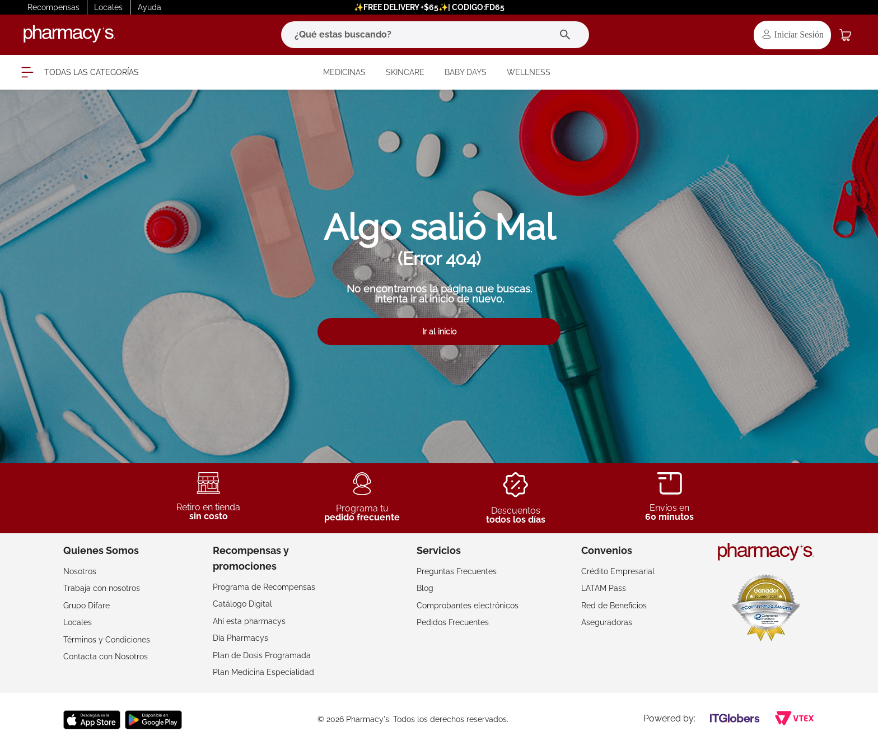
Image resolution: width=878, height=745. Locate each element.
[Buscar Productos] (567, 34)
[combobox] (435, 34)
